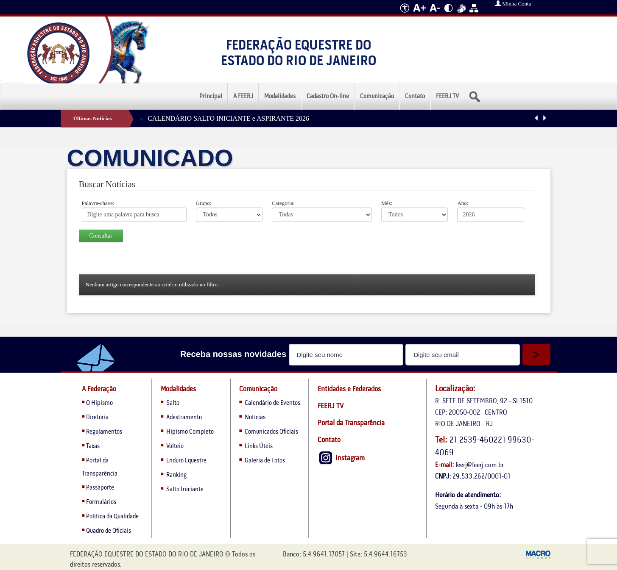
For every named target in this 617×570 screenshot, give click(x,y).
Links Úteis (258, 446)
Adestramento (184, 417)
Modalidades (280, 96)
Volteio (175, 446)
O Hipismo (99, 403)
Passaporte (100, 487)
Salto (172, 403)
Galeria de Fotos (264, 460)
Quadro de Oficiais (108, 531)
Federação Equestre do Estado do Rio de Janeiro (298, 54)
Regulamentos (104, 432)
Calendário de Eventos (271, 403)
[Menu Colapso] (1, 80)
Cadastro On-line (328, 96)
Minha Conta (513, 3)
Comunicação (377, 96)
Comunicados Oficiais (270, 432)
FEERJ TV (447, 96)
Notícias (254, 417)
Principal (210, 96)
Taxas (93, 446)
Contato (415, 96)
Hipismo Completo (190, 432)
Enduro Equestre (186, 460)
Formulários (101, 502)
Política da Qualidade (112, 516)
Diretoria (97, 417)
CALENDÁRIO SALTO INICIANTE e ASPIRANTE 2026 (228, 118)
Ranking (176, 475)
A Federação (99, 389)
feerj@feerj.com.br (479, 465)
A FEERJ (243, 96)
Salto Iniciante (185, 489)
